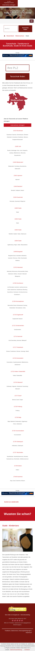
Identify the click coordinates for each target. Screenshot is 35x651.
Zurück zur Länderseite (11, 502)
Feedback (7, 630)
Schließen (27, 649)
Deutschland (9, 36)
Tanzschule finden (25, 28)
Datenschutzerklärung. (16, 649)
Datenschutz (14, 630)
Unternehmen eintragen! (17, 125)
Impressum (29, 632)
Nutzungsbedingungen (25, 630)
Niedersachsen (19, 36)
